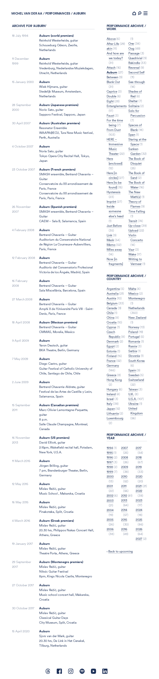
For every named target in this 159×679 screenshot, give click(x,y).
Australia (113, 294)
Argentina (113, 289)
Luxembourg (115, 418)
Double (112, 97)
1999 (110, 471)
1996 (110, 457)
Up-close (134, 226)
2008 (124, 457)
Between (112, 78)
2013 (124, 500)
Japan (111, 408)
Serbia (132, 351)
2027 (139, 538)
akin (109, 49)
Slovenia (134, 356)
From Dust (114, 130)
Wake (132, 254)
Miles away (114, 250)
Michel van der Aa (27, 14)
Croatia (112, 322)
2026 (139, 529)
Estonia (112, 351)
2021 (139, 486)
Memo (111, 245)
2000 (110, 476)
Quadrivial (135, 59)
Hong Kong (114, 380)
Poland (133, 332)
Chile (110, 313)
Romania (134, 341)
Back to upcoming (120, 551)
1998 (110, 467)
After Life (113, 44)
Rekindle (134, 63)
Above (111, 39)
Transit (132, 221)
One (131, 44)
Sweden (133, 375)
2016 (124, 529)
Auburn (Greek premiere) (56, 521)
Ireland (111, 394)
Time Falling (136, 211)
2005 (110, 519)
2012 (124, 495)
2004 (110, 510)
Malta (132, 289)
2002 (110, 495)
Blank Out (113, 82)
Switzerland (136, 380)
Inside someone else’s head (115, 211)
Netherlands (136, 308)
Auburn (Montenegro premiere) (61, 562)
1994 (110, 447)
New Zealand (137, 317)
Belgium (112, 303)
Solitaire (134, 106)
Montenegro (136, 298)
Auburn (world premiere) (56, 36)
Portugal (134, 337)
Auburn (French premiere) (57, 170)
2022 (139, 490)
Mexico (133, 294)
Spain (132, 370)
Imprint (111, 202)
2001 (110, 486)
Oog (131, 49)
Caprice (112, 92)
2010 (124, 476)
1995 (110, 452)
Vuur (131, 250)
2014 (124, 510)
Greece (112, 375)
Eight (110, 102)
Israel (110, 399)
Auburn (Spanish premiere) (58, 207)
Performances (58, 14)
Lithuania (113, 413)
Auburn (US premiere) (54, 438)
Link (109, 235)
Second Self (136, 73)
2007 (124, 447)
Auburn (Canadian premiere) (59, 406)
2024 (139, 510)
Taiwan (133, 389)
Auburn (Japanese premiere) (58, 105)
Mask (110, 240)
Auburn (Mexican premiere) (58, 323)
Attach (111, 68)
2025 (139, 519)
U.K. (131, 394)
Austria (111, 298)
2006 (110, 529)
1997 (110, 462)
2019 (139, 467)
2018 (139, 457)
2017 (139, 447)
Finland (112, 356)
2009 (124, 467)
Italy (109, 404)
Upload (133, 231)
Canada (112, 308)
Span (131, 135)
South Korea (136, 360)
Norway (133, 327)
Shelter (133, 102)
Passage (134, 54)
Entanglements (117, 106)
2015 (124, 519)
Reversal (134, 68)
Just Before (114, 226)
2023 (139, 500)
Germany (113, 365)
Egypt (111, 346)
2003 (110, 500)
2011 (123, 486)
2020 (139, 476)
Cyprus (111, 327)
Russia (132, 346)
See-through (136, 82)
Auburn (44, 59)
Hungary (112, 389)
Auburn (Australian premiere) (59, 124)
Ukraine (133, 404)
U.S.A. (132, 399)
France (111, 360)
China (110, 317)
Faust (110, 116)
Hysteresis (114, 192)
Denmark (113, 341)
